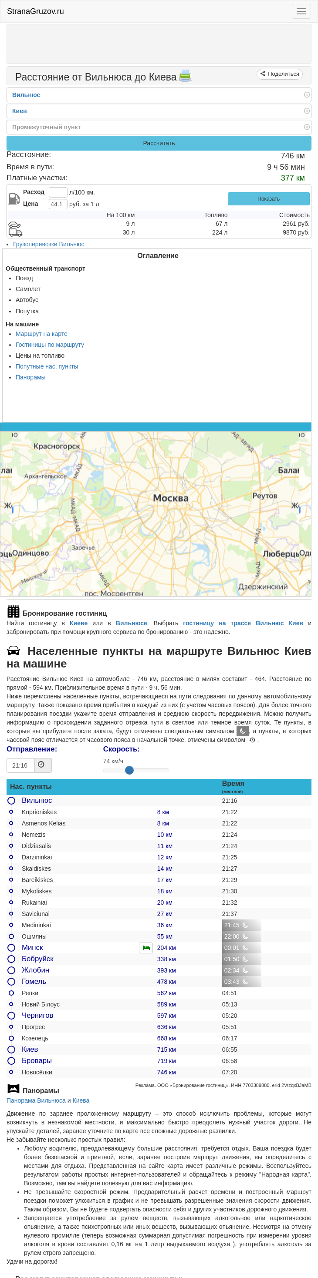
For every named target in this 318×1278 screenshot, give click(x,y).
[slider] (129, 770)
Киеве (81, 623)
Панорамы (31, 377)
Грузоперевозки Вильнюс (48, 244)
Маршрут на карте (42, 333)
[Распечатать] (185, 78)
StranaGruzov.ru (35, 11)
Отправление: (32, 749)
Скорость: (121, 749)
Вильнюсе (131, 623)
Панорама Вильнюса (36, 1100)
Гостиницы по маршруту (50, 344)
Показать (268, 199)
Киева (81, 1100)
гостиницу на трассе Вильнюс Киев (243, 623)
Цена (30, 203)
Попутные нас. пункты (47, 366)
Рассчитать (159, 143)
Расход (33, 191)
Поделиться (283, 73)
